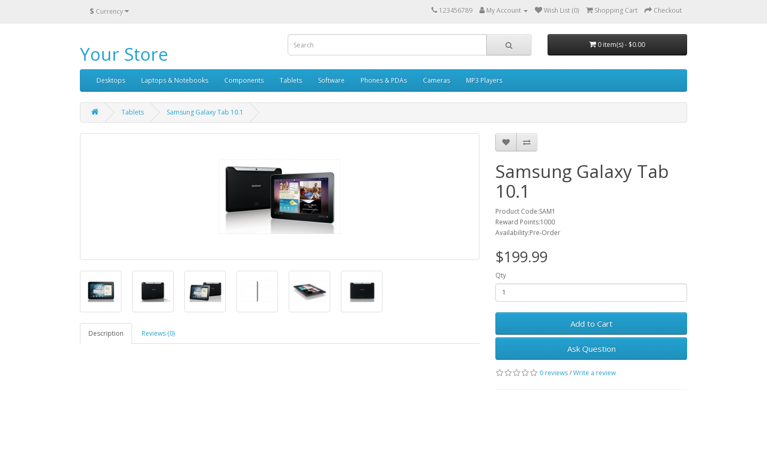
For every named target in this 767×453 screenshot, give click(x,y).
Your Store (124, 54)
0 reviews (554, 372)
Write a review (594, 372)
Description (106, 333)
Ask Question (591, 348)
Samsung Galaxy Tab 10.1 (205, 112)
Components (244, 80)
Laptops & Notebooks (174, 80)
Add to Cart (591, 323)
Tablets (291, 80)
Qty (500, 275)
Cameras (436, 80)
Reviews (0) (158, 333)
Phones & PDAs (384, 80)
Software (331, 80)
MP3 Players (484, 80)
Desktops (110, 80)
